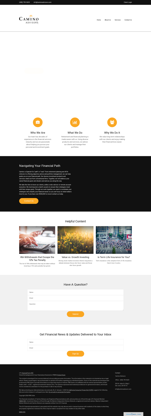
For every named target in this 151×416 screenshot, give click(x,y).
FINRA (21, 401)
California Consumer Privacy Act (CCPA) (81, 390)
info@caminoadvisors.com (42, 2)
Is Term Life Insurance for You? (114, 257)
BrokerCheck (61, 375)
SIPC (24, 401)
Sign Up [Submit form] (75, 354)
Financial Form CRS (27, 373)
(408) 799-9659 (24, 2)
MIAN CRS (22, 412)
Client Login (128, 2)
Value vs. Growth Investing (75, 257)
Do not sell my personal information (59, 392)
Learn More (34, 71)
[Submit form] (75, 314)
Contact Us (29, 201)
